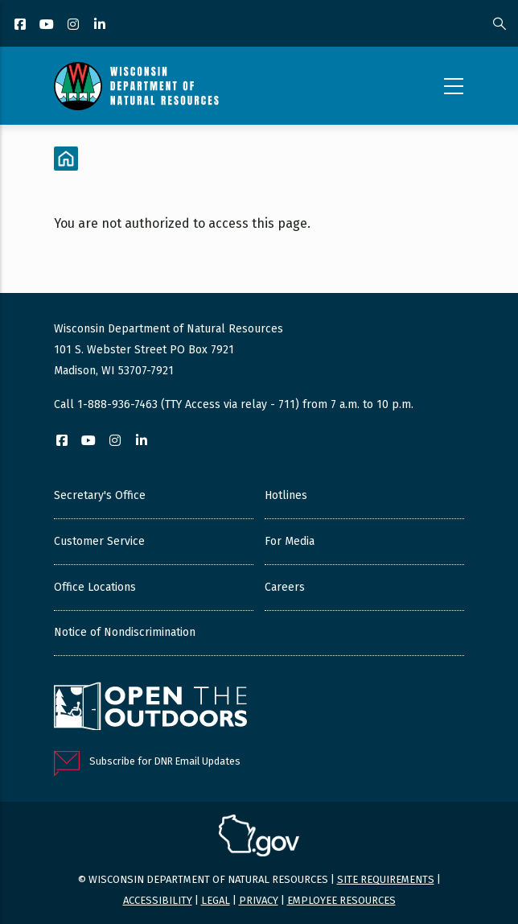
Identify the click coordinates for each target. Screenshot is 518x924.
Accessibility (157, 900)
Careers (285, 587)
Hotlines (286, 495)
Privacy (258, 900)
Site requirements (385, 879)
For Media (289, 541)
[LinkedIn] (101, 25)
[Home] (66, 158)
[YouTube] (48, 25)
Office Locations (95, 587)
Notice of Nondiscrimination (124, 632)
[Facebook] (21, 25)
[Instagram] (74, 25)
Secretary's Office (100, 495)
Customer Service (99, 541)
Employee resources (341, 900)
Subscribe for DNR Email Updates (164, 761)
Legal (215, 900)
